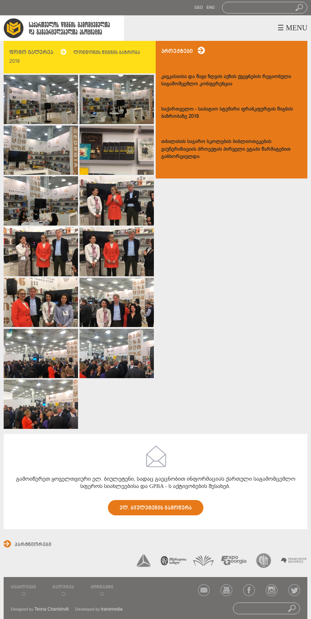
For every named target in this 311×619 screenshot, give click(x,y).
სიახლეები (23, 587)
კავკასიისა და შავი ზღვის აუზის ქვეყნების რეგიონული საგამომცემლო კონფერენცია (226, 80)
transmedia (112, 609)
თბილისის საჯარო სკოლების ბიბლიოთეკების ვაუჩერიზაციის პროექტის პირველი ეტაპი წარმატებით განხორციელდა (226, 148)
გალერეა (63, 587)
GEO (198, 7)
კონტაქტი (101, 587)
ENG (210, 7)
